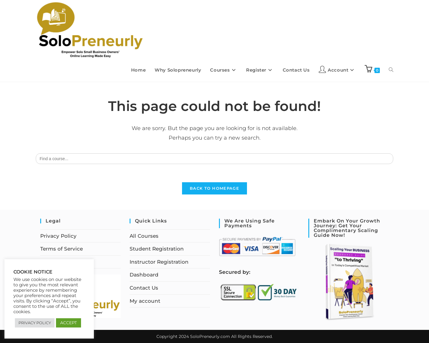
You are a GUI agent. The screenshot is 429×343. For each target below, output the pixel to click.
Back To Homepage (214, 188)
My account (145, 301)
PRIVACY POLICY (34, 322)
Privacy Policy (58, 236)
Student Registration (157, 249)
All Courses (144, 236)
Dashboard (144, 275)
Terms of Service (61, 249)
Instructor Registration (159, 262)
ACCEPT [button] (68, 322)
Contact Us (144, 288)
